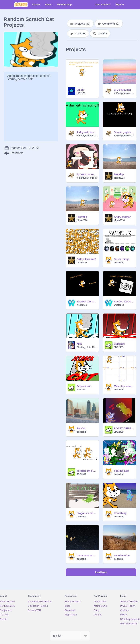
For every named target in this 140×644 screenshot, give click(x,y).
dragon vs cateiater (87, 513)
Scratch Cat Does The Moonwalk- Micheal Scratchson (87, 301)
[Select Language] (70, 635)
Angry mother (122, 216)
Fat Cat (81, 428)
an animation (122, 555)
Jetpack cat (84, 386)
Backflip (119, 174)
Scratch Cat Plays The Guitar (124, 301)
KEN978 (81, 93)
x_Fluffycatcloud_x (124, 93)
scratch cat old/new (87, 470)
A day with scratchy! (87, 132)
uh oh (80, 89)
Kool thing (120, 513)
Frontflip (82, 216)
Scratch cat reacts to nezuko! (87, 174)
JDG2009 (118, 347)
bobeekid (119, 262)
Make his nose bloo (124, 386)
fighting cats (121, 470)
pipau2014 (119, 178)
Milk (79, 343)
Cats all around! (86, 259)
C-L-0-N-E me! (122, 89)
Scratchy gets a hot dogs (124, 132)
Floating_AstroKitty (87, 347)
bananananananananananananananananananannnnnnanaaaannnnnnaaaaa (87, 555)
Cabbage (119, 343)
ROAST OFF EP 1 (124, 428)
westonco (82, 305)
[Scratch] (20, 4)
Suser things (121, 259)
